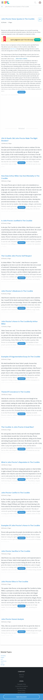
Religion (2, 648)
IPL (2, 6)
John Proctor (4, 652)
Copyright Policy (21, 677)
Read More (21, 153)
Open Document (21, 697)
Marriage (2, 655)
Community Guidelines (21, 680)
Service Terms (21, 686)
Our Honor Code (21, 682)
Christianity (3, 646)
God (2, 650)
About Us (21, 668)
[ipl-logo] (6, 3)
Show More (21, 83)
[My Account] (40, 2)
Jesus (2, 654)
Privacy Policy (21, 684)
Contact (21, 670)
